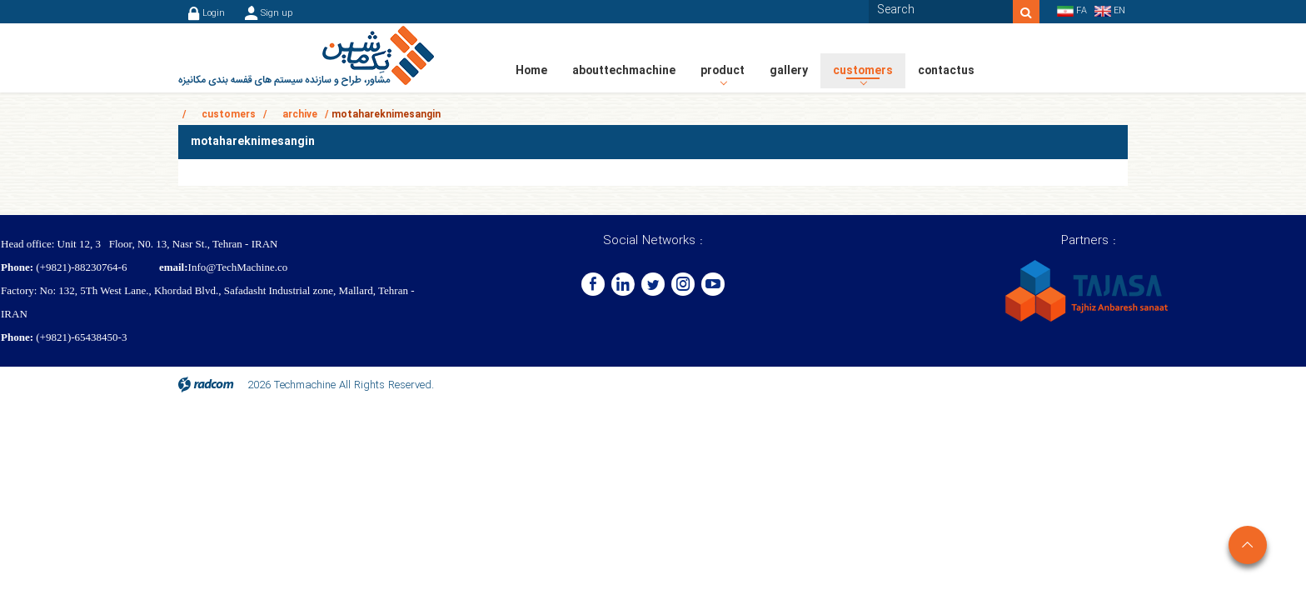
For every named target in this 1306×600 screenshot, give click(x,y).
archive (299, 114)
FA (1081, 11)
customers (229, 114)
